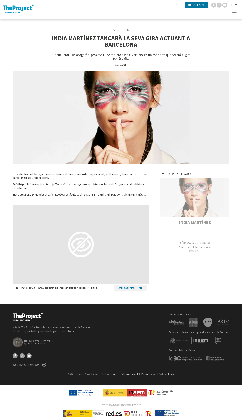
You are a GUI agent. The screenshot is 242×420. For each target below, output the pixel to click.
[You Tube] (224, 5)
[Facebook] (214, 5)
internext (170, 374)
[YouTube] (29, 355)
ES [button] (233, 5)
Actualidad (121, 30)
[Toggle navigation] (234, 12)
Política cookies (148, 374)
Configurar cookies (130, 288)
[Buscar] (177, 4)
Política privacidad (129, 374)
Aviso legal (112, 374)
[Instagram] (219, 5)
